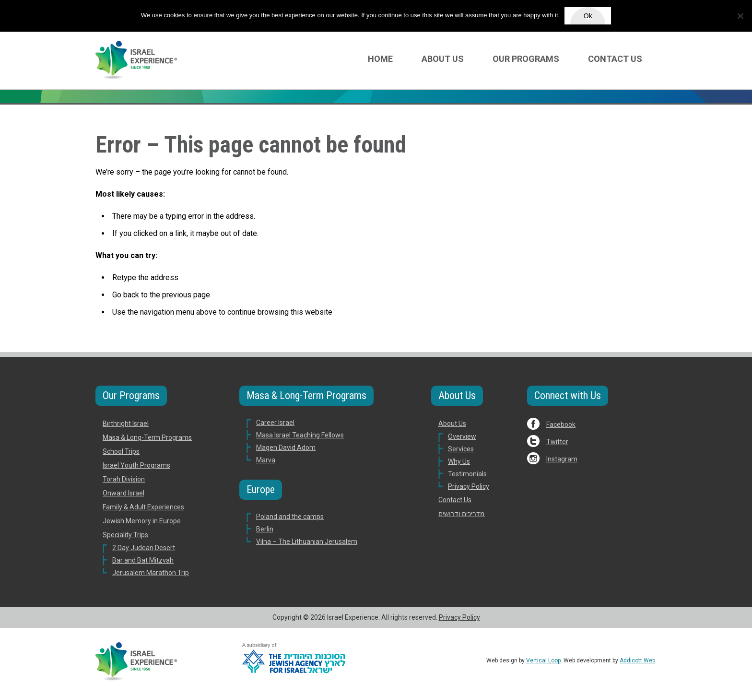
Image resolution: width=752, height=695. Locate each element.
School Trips (121, 451)
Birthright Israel (126, 423)
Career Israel (275, 422)
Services (461, 449)
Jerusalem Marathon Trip (150, 573)
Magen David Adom (286, 447)
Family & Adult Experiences (143, 507)
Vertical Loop (543, 660)
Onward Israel (123, 493)
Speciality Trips (125, 535)
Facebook (561, 424)
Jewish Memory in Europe (142, 521)
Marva (265, 460)
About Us (443, 59)
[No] (740, 16)
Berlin (264, 529)
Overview (462, 436)
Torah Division (124, 479)
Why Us (459, 461)
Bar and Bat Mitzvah (143, 560)
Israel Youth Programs (136, 465)
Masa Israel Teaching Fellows (300, 435)
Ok (588, 16)
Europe (261, 489)
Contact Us (615, 59)
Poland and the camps (290, 516)
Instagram (561, 459)
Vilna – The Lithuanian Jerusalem (306, 541)
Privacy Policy (468, 486)
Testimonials (467, 474)
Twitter (557, 442)
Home (380, 59)
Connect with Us (567, 395)
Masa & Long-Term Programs (147, 437)
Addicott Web (637, 660)
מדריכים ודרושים (461, 514)
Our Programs (526, 59)
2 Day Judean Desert (143, 548)
